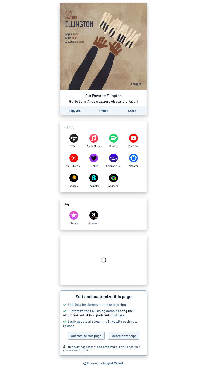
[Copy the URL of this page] (75, 110)
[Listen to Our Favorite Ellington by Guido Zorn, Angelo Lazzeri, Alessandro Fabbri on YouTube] (133, 141)
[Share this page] (132, 110)
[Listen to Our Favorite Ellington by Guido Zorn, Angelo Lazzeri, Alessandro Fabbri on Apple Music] (94, 141)
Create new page (123, 336)
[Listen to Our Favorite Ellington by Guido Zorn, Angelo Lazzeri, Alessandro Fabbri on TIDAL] (74, 141)
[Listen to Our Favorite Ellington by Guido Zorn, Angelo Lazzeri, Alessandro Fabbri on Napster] (133, 160)
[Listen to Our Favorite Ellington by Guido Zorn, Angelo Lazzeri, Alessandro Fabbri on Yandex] (74, 180)
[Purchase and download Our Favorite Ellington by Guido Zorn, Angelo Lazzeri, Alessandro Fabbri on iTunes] (74, 218)
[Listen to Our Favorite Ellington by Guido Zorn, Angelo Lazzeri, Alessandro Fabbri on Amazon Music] (113, 160)
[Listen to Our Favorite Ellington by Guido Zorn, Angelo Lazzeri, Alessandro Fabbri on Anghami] (113, 180)
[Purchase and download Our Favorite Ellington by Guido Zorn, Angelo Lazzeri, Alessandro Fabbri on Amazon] (94, 218)
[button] (103, 323)
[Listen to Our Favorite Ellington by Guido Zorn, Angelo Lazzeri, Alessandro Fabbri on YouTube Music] (74, 160)
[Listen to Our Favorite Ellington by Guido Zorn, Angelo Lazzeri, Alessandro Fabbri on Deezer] (94, 160)
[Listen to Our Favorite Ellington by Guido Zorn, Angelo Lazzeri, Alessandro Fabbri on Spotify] (113, 141)
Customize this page (86, 336)
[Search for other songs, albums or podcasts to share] (103, 363)
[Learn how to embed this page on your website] (103, 110)
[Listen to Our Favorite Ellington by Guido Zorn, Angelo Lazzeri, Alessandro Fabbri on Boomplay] (94, 180)
